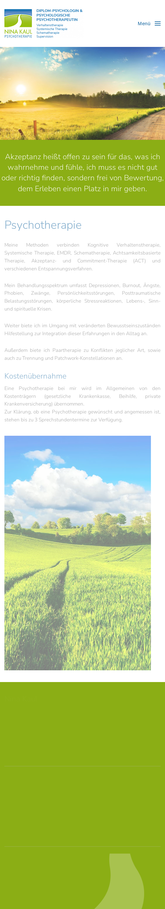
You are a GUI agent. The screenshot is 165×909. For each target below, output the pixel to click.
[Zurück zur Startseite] (44, 23)
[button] (149, 23)
